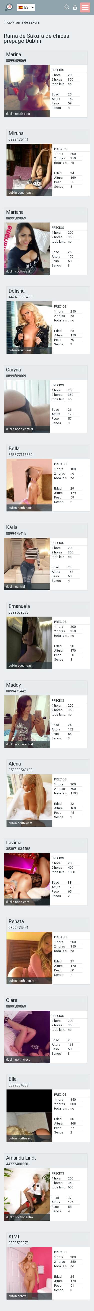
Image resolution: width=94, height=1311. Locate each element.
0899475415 (16, 533)
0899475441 (19, 139)
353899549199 (21, 770)
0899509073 (19, 612)
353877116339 (21, 454)
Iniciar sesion (75, 7)
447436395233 (21, 297)
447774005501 (18, 1164)
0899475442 (16, 691)
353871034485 (18, 849)
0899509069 (16, 60)
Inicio (8, 22)
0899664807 (19, 1085)
